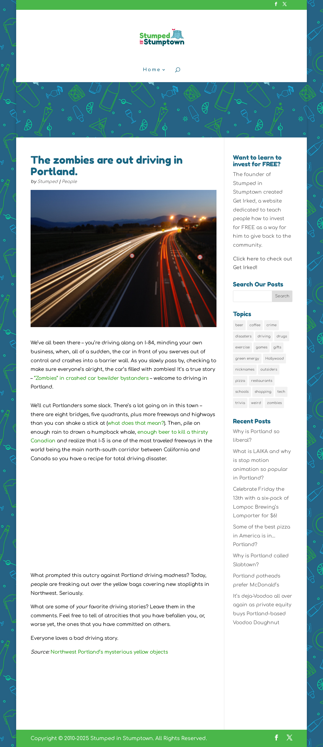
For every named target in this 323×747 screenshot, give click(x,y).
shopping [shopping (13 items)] (263, 392)
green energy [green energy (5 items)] (247, 358)
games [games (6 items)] (261, 347)
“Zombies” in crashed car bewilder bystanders (91, 378)
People (69, 181)
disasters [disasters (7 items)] (243, 336)
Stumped (47, 181)
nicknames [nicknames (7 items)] (244, 369)
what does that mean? (136, 423)
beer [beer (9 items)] (239, 325)
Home (152, 70)
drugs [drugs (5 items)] (282, 336)
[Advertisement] (161, 94)
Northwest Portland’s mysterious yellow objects (109, 652)
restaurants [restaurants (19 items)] (261, 381)
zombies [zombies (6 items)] (274, 403)
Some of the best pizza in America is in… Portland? (261, 535)
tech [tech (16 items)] (281, 392)
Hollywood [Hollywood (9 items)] (274, 358)
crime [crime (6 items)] (271, 325)
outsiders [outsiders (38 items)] (268, 369)
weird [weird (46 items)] (256, 403)
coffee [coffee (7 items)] (254, 325)
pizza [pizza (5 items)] (240, 381)
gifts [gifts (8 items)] (277, 347)
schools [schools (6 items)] (242, 392)
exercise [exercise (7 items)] (242, 347)
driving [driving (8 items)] (263, 336)
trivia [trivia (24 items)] (240, 403)
